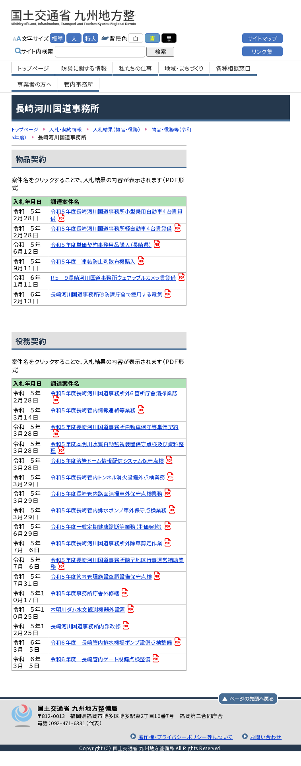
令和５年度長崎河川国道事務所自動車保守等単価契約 (116, 432)
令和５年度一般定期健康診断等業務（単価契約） (110, 530)
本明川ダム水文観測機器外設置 (90, 614)
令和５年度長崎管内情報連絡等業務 (96, 412)
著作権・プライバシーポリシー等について (180, 743)
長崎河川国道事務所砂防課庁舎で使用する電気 (110, 296)
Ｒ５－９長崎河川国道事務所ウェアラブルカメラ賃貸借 (115, 282)
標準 (57, 35)
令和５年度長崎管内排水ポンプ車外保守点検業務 (112, 513)
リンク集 (262, 48)
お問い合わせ (265, 743)
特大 (91, 35)
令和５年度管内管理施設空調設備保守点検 (104, 581)
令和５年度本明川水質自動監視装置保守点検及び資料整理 (116, 449)
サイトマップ (262, 35)
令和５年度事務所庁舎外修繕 (87, 598)
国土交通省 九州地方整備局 (96, 16)
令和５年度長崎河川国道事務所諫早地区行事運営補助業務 (116, 567)
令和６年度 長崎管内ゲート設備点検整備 (104, 665)
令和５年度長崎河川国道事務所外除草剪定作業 (110, 547)
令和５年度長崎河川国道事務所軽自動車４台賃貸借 (115, 227)
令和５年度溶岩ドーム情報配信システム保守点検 (111, 462)
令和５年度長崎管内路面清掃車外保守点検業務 (110, 496)
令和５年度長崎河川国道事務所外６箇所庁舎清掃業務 (115, 398)
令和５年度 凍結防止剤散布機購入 (96, 262)
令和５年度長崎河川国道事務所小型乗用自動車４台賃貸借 (115, 214)
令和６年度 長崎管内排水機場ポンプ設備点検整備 (115, 648)
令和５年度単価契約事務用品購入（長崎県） (105, 245)
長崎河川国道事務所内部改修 (88, 631)
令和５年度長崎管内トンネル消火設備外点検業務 (112, 479)
